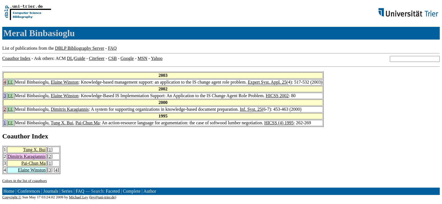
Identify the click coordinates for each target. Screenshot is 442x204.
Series (66, 191)
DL (70, 58)
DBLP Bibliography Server (79, 48)
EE (10, 82)
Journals (50, 191)
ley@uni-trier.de (102, 197)
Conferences (28, 191)
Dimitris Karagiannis (70, 109)
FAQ (112, 48)
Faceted (113, 191)
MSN (142, 58)
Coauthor (16, 136)
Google (127, 58)
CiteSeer (97, 58)
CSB (112, 58)
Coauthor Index (16, 58)
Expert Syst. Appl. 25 (267, 82)
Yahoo (156, 58)
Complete (131, 191)
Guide (79, 58)
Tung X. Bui (62, 122)
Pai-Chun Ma (88, 122)
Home (8, 191)
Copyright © (11, 197)
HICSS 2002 (277, 95)
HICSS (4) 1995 (278, 122)
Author (149, 191)
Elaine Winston (64, 82)
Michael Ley (78, 197)
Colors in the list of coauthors (24, 181)
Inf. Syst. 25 (251, 109)
